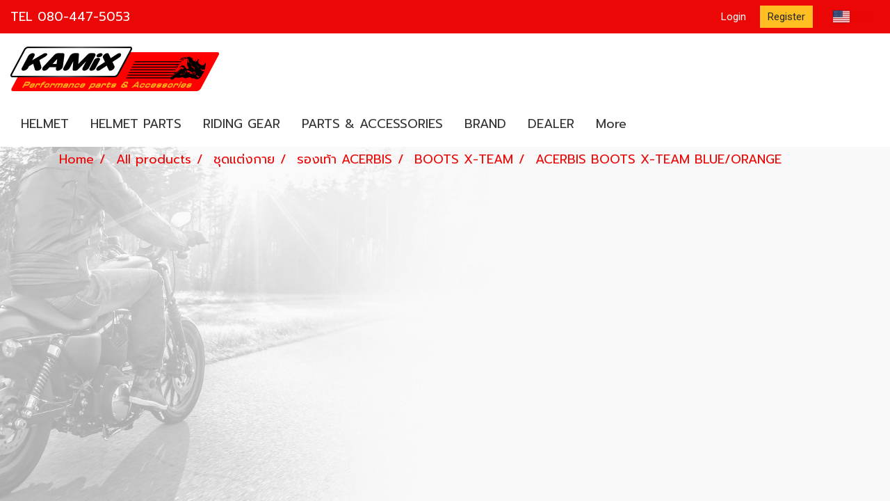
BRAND (485, 124)
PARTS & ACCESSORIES (372, 124)
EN (851, 17)
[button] (649, 124)
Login (733, 16)
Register (786, 16)
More (611, 124)
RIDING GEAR (241, 124)
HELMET (45, 124)
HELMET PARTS (135, 124)
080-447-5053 (84, 16)
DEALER (551, 124)
